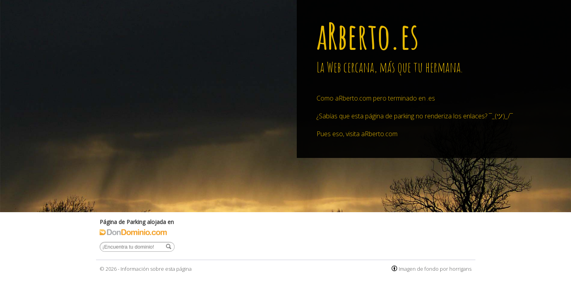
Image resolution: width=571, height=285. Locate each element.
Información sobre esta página (156, 268)
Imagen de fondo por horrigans (435, 268)
